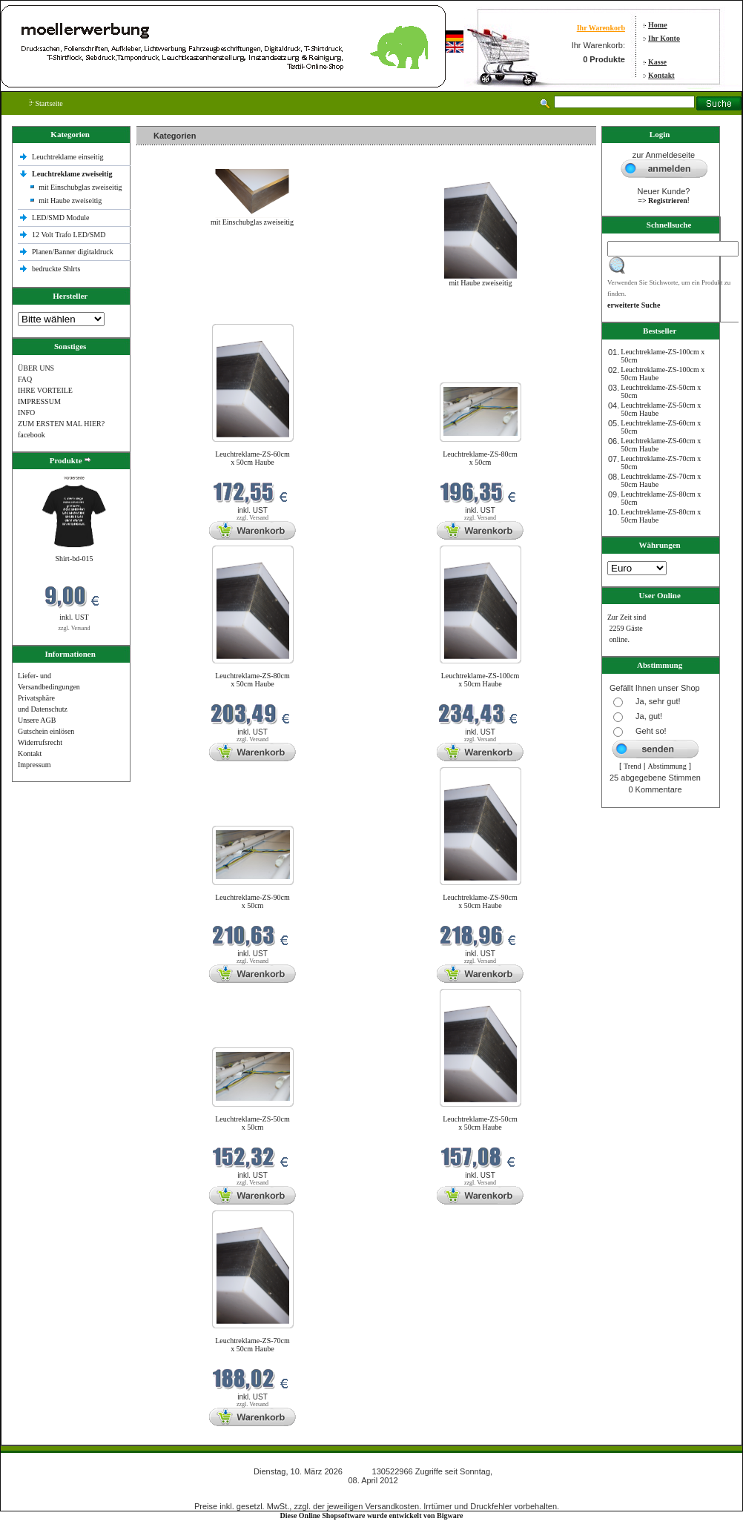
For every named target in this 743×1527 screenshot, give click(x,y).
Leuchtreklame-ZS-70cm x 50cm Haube (252, 1344)
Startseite (46, 103)
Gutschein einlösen (46, 731)
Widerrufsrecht (40, 742)
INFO (26, 412)
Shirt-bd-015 (74, 558)
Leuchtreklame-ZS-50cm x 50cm (252, 1123)
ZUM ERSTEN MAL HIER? (61, 424)
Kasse (657, 62)
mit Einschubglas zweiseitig (80, 187)
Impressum (34, 765)
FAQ (25, 379)
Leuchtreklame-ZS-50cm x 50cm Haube (480, 1123)
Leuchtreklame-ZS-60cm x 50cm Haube (252, 458)
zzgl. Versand (74, 628)
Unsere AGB (37, 720)
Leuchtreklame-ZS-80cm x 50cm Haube (252, 680)
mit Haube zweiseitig (70, 200)
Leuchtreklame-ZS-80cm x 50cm (480, 458)
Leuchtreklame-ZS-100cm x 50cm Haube (480, 680)
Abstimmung (667, 766)
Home (657, 25)
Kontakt (661, 75)
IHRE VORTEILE (45, 390)
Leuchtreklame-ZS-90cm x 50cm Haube (480, 901)
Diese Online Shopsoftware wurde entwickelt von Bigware (371, 1515)
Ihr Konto (664, 38)
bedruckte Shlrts (56, 269)
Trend (632, 766)
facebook (31, 435)
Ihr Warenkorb (601, 28)
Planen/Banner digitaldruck (72, 252)
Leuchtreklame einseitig (68, 157)
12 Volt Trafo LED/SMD (68, 235)
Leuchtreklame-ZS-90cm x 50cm (252, 901)
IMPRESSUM (39, 401)
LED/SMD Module (61, 217)
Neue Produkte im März (176, 315)
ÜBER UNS (36, 368)
